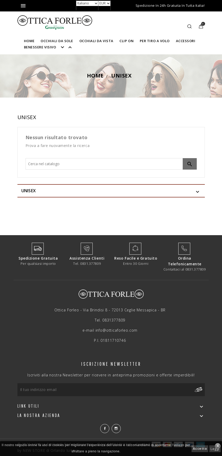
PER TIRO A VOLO (155, 40)
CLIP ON (126, 40)
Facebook (104, 428)
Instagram (116, 428)
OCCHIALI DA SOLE (57, 40)
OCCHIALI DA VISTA (96, 40)
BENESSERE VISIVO (50, 47)
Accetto (200, 448)
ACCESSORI (185, 40)
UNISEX (28, 191)
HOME (29, 40)
